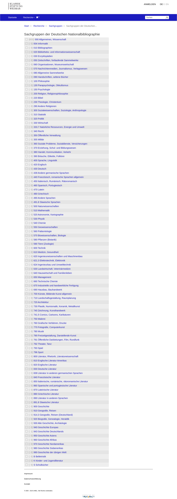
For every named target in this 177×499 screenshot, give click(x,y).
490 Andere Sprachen (44, 198)
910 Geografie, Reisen (45, 410)
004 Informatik (41, 43)
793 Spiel (38, 348)
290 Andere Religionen (45, 106)
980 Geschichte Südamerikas (48, 448)
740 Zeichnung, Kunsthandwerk (49, 310)
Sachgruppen (55, 26)
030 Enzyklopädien (43, 56)
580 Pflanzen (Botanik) (45, 239)
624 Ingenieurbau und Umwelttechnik (52, 264)
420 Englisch (40, 164)
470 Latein (39, 189)
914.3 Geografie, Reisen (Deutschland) (53, 415)
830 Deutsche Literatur (45, 369)
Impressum (28, 474)
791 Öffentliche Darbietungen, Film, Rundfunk (56, 339)
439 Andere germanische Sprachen (51, 173)
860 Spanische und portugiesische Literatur (55, 385)
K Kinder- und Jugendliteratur (48, 460)
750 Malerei (39, 319)
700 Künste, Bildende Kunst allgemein (53, 294)
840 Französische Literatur (47, 377)
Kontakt (27, 484)
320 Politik (39, 118)
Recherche (28, 17)
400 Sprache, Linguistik (45, 160)
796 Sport (38, 352)
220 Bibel (38, 98)
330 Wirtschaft (41, 123)
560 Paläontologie (43, 231)
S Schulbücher (41, 465)
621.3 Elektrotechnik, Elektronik (49, 260)
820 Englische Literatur (45, 365)
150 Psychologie (42, 89)
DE (161, 4)
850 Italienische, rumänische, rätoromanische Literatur (61, 381)
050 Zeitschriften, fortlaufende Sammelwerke (56, 60)
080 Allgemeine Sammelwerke (49, 73)
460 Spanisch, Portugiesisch (48, 185)
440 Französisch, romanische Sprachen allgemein (59, 177)
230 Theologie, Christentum (47, 102)
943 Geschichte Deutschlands (49, 431)
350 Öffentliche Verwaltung (47, 135)
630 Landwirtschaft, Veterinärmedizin (52, 269)
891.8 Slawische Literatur (46, 402)
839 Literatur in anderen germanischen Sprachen (58, 373)
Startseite (12, 17)
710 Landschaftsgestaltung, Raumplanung (55, 298)
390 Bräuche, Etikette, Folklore (49, 156)
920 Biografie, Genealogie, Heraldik (51, 419)
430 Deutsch (40, 168)
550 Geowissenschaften (46, 227)
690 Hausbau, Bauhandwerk (48, 289)
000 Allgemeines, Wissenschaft (50, 39)
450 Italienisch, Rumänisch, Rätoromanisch (55, 181)
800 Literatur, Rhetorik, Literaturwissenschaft (56, 356)
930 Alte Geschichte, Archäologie (50, 423)
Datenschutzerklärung (32, 479)
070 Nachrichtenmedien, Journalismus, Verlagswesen (60, 68)
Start (26, 26)
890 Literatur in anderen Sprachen (51, 398)
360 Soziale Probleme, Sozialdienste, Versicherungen (60, 143)
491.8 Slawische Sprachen (47, 202)
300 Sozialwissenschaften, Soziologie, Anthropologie (60, 110)
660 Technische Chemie (46, 281)
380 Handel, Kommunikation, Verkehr (52, 152)
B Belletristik (40, 456)
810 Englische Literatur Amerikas (50, 360)
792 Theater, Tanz (42, 344)
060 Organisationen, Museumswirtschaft (54, 64)
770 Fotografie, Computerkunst (49, 327)
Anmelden (150, 4)
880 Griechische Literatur (46, 394)
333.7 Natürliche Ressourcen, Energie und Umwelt (59, 127)
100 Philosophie (42, 81)
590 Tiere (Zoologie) (44, 244)
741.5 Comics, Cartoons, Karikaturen (52, 314)
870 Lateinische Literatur (46, 390)
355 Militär (39, 139)
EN (167, 4)
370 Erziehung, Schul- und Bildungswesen (55, 148)
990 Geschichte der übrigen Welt (50, 452)
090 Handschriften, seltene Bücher (51, 77)
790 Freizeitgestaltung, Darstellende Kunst (55, 335)
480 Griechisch (41, 194)
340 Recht (39, 131)
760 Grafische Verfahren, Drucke (50, 323)
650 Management (42, 277)
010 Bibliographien (43, 48)
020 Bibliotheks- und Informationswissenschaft (57, 52)
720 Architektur (41, 302)
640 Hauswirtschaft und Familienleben (53, 273)
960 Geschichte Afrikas (45, 440)
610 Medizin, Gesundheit (46, 252)
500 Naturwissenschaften (46, 206)
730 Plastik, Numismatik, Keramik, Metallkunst (57, 306)
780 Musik (39, 331)
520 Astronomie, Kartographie (48, 214)
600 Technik (39, 248)
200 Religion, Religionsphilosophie (51, 93)
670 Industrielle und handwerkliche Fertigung (56, 285)
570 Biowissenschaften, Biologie (50, 235)
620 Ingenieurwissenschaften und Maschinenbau (58, 256)
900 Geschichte (41, 406)
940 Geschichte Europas (46, 427)
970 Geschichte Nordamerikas (49, 444)
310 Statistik (40, 114)
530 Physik (39, 219)
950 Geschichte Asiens (45, 435)
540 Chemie (40, 223)
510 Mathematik (42, 210)
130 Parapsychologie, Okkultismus (51, 85)
